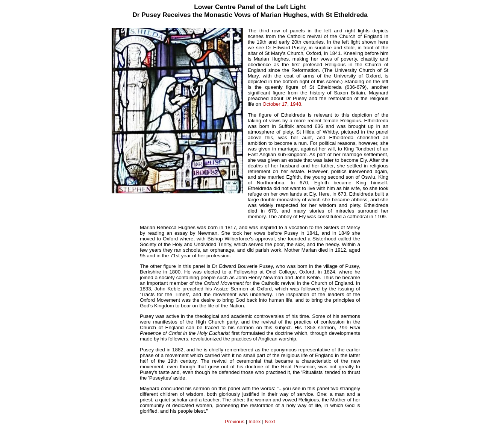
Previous (234, 421)
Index (254, 421)
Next (270, 421)
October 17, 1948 (281, 104)
